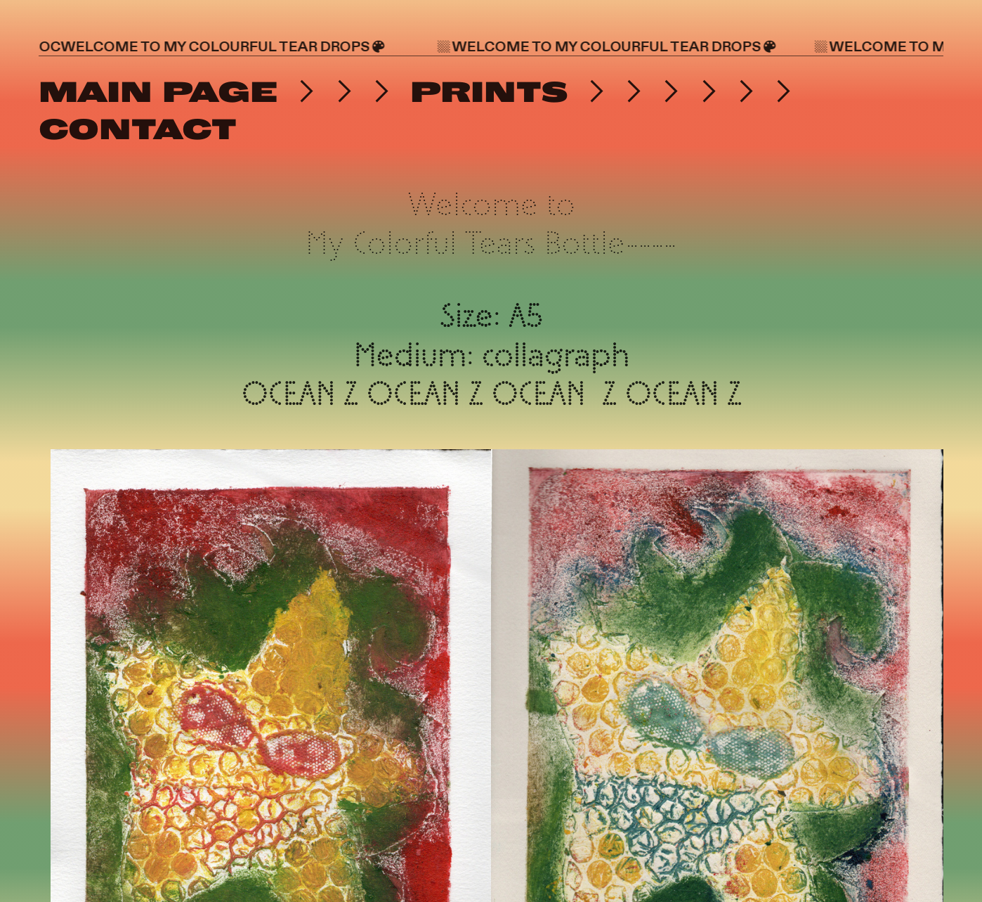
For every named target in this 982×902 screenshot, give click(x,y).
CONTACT (138, 129)
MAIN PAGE (158, 92)
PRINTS (484, 92)
